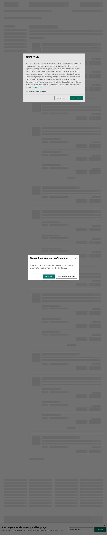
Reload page (49, 276)
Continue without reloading (66, 276)
